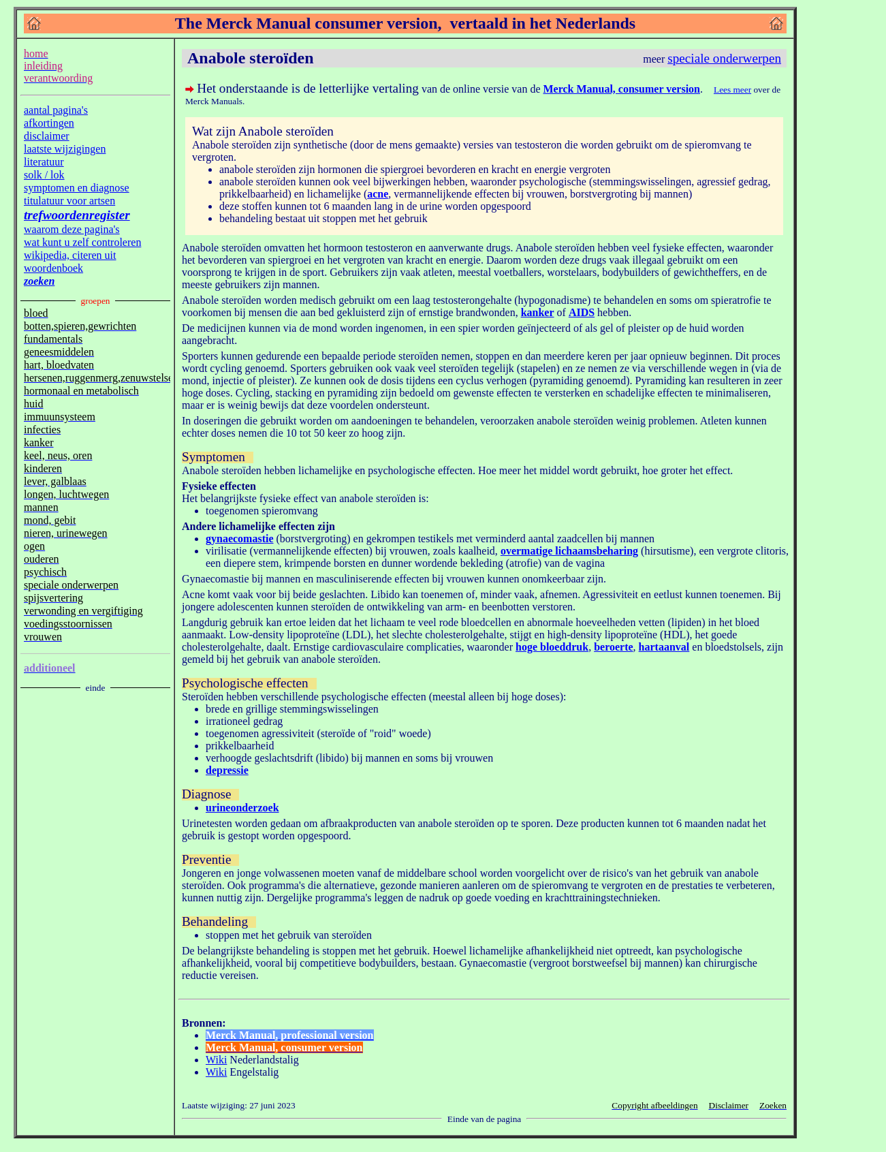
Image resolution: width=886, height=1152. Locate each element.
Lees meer (732, 89)
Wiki (216, 1059)
